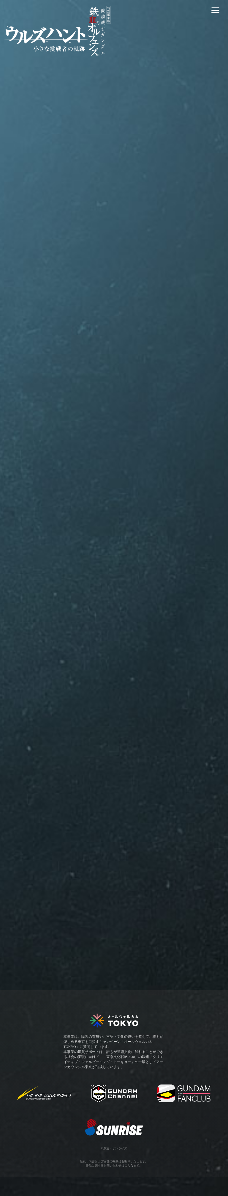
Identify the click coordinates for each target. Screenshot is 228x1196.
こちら (128, 1165)
